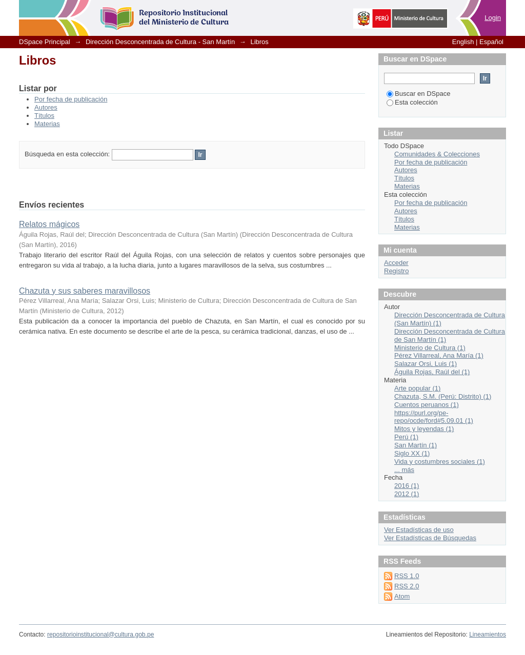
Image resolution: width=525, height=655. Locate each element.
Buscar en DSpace (418, 93)
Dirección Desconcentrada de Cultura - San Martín (160, 42)
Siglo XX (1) (412, 453)
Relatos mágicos (49, 224)
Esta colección (412, 102)
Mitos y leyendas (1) (424, 429)
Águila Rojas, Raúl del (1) (432, 372)
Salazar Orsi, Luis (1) (425, 363)
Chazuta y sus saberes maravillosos (84, 290)
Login (492, 18)
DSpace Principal (44, 42)
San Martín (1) (415, 445)
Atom (402, 596)
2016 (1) (406, 485)
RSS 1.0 (406, 576)
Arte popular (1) (417, 388)
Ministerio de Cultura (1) (430, 348)
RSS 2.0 (406, 586)
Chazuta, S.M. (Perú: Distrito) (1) (442, 396)
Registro (396, 271)
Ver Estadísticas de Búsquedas (430, 538)
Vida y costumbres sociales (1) (439, 461)
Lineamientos (487, 634)
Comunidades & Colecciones (437, 154)
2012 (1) (406, 494)
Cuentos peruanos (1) (426, 404)
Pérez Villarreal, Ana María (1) (438, 355)
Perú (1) (406, 437)
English (463, 42)
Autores (45, 107)
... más (404, 470)
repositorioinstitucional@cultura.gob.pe (100, 634)
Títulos (44, 115)
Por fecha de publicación (70, 99)
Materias (47, 124)
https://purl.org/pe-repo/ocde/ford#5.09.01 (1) (433, 417)
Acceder (396, 263)
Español (491, 42)
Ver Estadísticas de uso (419, 530)
